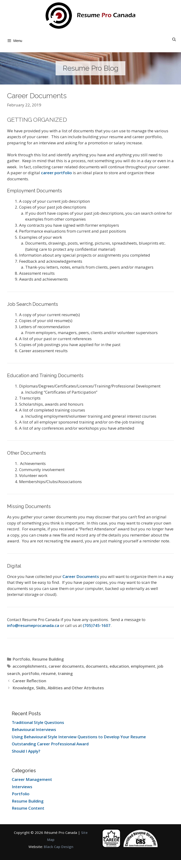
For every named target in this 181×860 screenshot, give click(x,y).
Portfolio (21, 659)
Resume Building (48, 659)
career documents (66, 666)
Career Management (32, 779)
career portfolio (56, 172)
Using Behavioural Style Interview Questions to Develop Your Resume (79, 736)
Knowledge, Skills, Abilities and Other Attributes (58, 687)
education (119, 666)
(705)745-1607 (97, 625)
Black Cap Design (58, 846)
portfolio (30, 673)
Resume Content (28, 808)
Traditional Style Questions (38, 722)
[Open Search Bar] (174, 39)
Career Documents (80, 576)
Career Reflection (29, 680)
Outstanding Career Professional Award (50, 744)
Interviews (22, 786)
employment (143, 666)
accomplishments (29, 666)
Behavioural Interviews (34, 729)
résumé (48, 673)
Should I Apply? (26, 751)
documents (97, 666)
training (65, 673)
